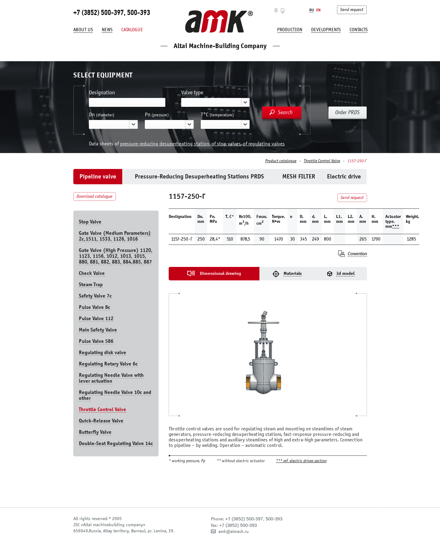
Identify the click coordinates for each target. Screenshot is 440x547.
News (107, 29)
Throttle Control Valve (322, 161)
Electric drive (344, 176)
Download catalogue (94, 196)
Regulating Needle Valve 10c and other (115, 395)
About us (83, 29)
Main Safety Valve (98, 330)
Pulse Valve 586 (96, 341)
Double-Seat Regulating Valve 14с (116, 443)
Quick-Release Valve (101, 421)
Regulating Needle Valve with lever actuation (111, 378)
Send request (351, 9)
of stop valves (226, 144)
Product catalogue (280, 161)
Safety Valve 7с (95, 296)
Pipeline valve (97, 176)
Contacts (359, 29)
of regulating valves (264, 144)
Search (285, 112)
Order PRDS (347, 112)
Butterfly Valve (95, 432)
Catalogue (132, 29)
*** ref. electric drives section (301, 461)
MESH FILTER (298, 176)
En (318, 10)
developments (326, 29)
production (289, 29)
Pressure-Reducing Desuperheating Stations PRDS (199, 176)
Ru (311, 10)
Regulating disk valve (102, 352)
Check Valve (92, 273)
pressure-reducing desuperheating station (164, 144)
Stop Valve (90, 222)
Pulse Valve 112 (96, 318)
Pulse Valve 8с (94, 307)
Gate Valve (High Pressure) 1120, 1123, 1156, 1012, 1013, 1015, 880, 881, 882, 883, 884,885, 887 (115, 256)
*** (395, 226)
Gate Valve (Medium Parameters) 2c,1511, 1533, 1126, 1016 (115, 236)
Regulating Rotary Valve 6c (108, 364)
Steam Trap (91, 284)
